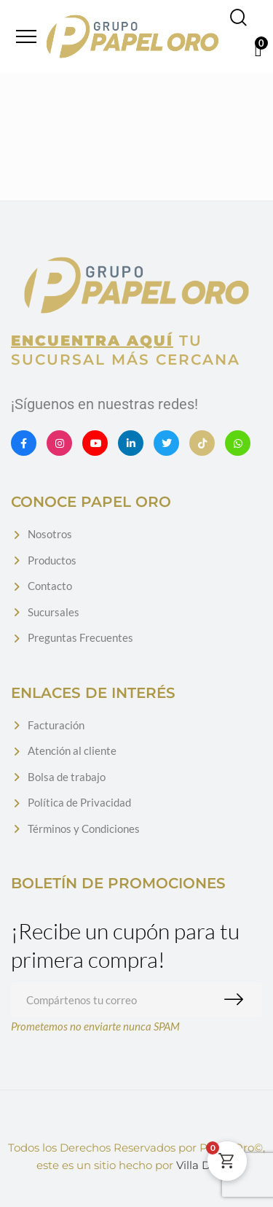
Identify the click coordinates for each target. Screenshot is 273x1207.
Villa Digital (206, 1165)
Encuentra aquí (92, 340)
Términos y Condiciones (84, 828)
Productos (52, 560)
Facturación (56, 724)
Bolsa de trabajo (67, 776)
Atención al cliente (72, 750)
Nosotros (50, 533)
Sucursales (53, 611)
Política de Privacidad (79, 802)
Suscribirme (237, 999)
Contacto (50, 585)
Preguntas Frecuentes (80, 637)
